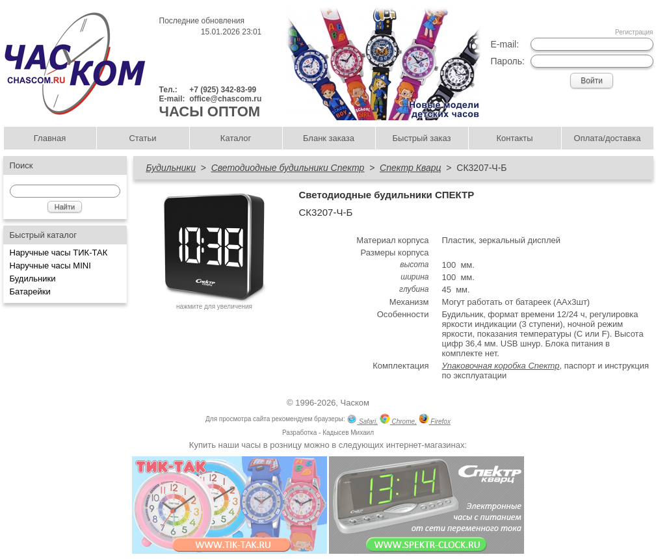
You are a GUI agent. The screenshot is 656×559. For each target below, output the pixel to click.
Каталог (235, 138)
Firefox (435, 420)
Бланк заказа (328, 138)
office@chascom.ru (225, 98)
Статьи (142, 138)
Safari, (362, 420)
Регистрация (634, 32)
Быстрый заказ (422, 138)
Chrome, (398, 420)
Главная (50, 138)
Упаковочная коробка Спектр (501, 365)
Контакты (514, 138)
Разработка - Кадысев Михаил (328, 432)
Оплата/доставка (607, 138)
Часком (355, 403)
